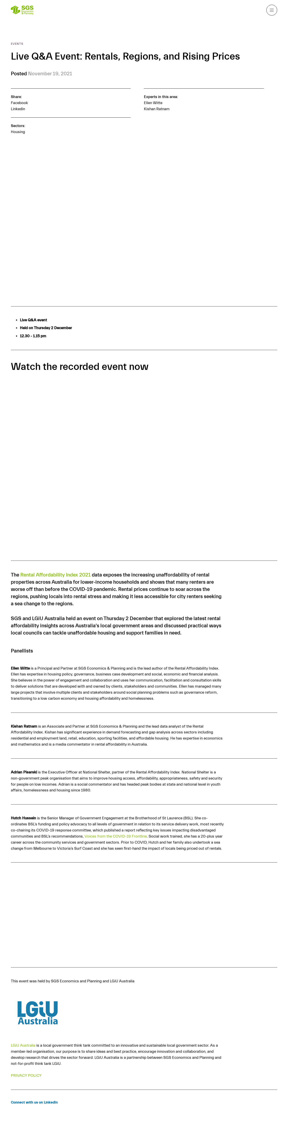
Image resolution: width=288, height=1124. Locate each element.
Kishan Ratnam (157, 109)
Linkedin (18, 109)
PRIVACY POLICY (26, 1075)
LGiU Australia (23, 1045)
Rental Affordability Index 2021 (55, 575)
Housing (18, 132)
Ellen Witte (153, 103)
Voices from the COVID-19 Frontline (116, 836)
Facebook (19, 103)
